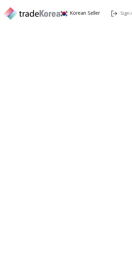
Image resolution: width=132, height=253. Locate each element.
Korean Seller (80, 12)
